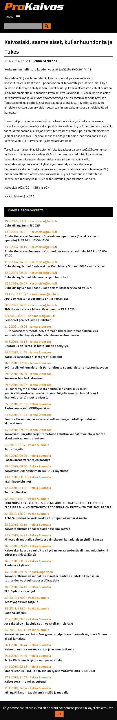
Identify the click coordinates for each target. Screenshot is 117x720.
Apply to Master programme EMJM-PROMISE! (36, 298)
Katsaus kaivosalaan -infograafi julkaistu (33, 356)
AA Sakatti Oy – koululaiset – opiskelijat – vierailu (38, 623)
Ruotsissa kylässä (16, 565)
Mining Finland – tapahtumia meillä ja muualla (36, 692)
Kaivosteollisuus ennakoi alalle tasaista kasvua (37, 528)
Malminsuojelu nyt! (17, 481)
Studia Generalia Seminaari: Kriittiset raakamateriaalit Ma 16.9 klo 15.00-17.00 (55, 253)
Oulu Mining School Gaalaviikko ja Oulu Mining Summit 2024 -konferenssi (54, 266)
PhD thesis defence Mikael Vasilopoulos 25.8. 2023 (39, 309)
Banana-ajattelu (15, 612)
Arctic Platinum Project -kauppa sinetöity (33, 660)
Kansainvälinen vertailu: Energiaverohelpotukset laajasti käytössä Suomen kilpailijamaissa (56, 636)
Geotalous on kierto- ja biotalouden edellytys (36, 345)
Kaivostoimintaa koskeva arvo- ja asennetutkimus (39, 649)
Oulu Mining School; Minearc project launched (36, 277)
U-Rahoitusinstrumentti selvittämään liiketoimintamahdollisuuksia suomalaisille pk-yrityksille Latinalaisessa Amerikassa (51, 332)
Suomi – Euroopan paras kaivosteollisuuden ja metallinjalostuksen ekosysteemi (50, 421)
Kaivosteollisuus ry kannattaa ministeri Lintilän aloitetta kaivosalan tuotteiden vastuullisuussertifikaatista (51, 578)
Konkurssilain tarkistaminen (24, 378)
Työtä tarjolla (14, 449)
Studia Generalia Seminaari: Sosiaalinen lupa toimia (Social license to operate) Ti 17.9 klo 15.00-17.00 (52, 238)
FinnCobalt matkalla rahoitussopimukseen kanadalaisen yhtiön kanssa (53, 539)
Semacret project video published (27, 320)
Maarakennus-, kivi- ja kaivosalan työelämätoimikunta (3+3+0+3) (49, 670)
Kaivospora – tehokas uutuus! (25, 681)
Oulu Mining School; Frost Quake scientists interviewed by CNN (48, 287)
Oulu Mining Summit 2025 (22, 225)
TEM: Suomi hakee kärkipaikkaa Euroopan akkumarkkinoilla (45, 518)
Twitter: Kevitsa (15, 492)
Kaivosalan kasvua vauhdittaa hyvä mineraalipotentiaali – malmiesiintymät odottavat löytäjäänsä (57, 552)
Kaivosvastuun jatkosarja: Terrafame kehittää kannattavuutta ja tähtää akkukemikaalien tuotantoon (54, 436)
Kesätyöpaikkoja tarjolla (21, 601)
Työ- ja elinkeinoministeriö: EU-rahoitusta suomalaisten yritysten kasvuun (56, 367)
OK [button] (59, 714)
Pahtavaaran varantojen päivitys (27, 459)
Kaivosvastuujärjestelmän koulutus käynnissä (36, 470)
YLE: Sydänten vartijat (19, 591)
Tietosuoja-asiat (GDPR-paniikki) (26, 408)
